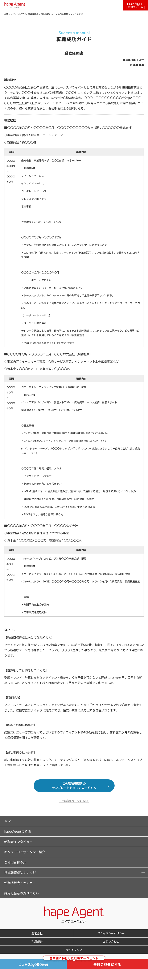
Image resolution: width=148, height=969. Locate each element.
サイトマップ (74, 950)
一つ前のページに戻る (74, 801)
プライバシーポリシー (111, 933)
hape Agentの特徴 (17, 831)
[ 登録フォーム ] (135, 5)
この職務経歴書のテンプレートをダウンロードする (74, 785)
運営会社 (37, 933)
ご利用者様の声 (15, 862)
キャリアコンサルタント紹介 (24, 852)
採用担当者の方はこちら (21, 893)
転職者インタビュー (18, 841)
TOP (7, 821)
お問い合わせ (111, 941)
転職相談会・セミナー (20, 882)
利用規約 (37, 941)
